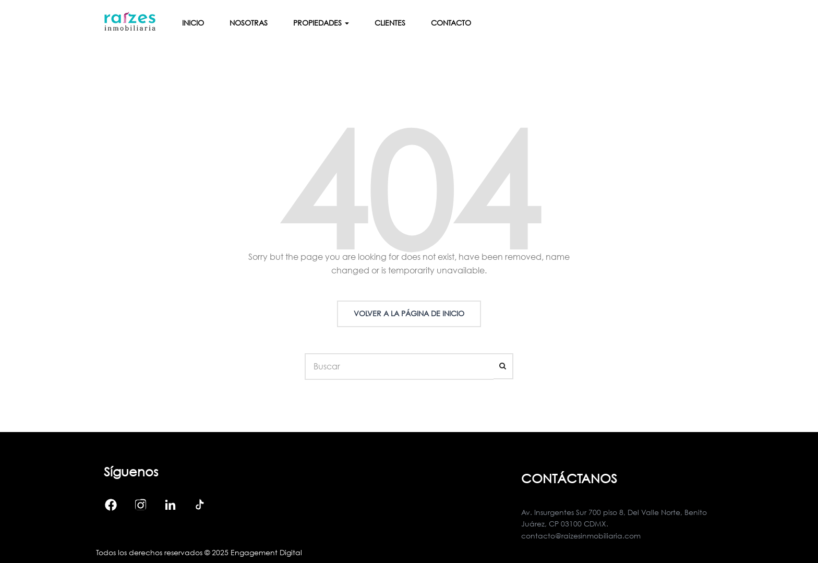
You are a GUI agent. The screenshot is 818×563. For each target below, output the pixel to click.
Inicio (193, 22)
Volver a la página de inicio (409, 313)
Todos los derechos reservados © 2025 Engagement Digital (199, 552)
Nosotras (249, 22)
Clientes (390, 22)
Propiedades (321, 22)
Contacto (451, 22)
